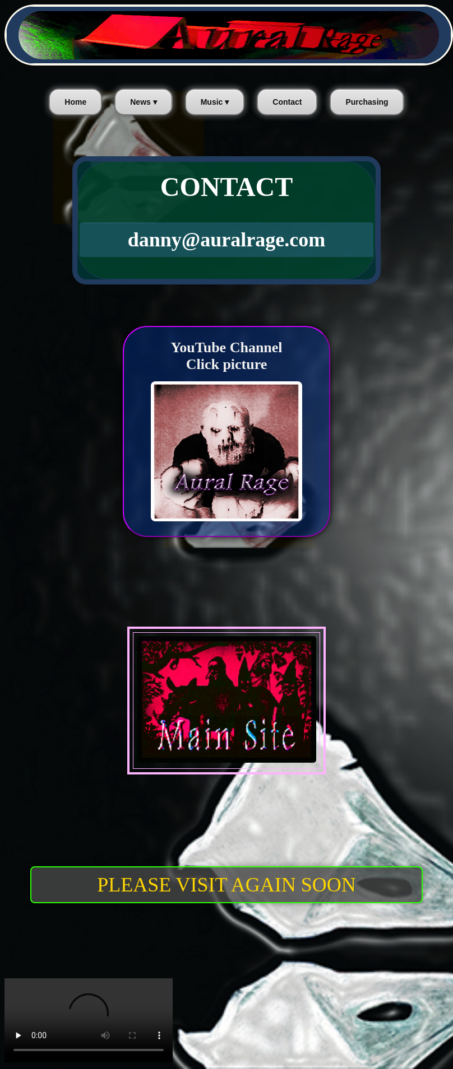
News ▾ (143, 101)
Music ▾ (215, 101)
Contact (287, 101)
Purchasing (366, 101)
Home (75, 101)
